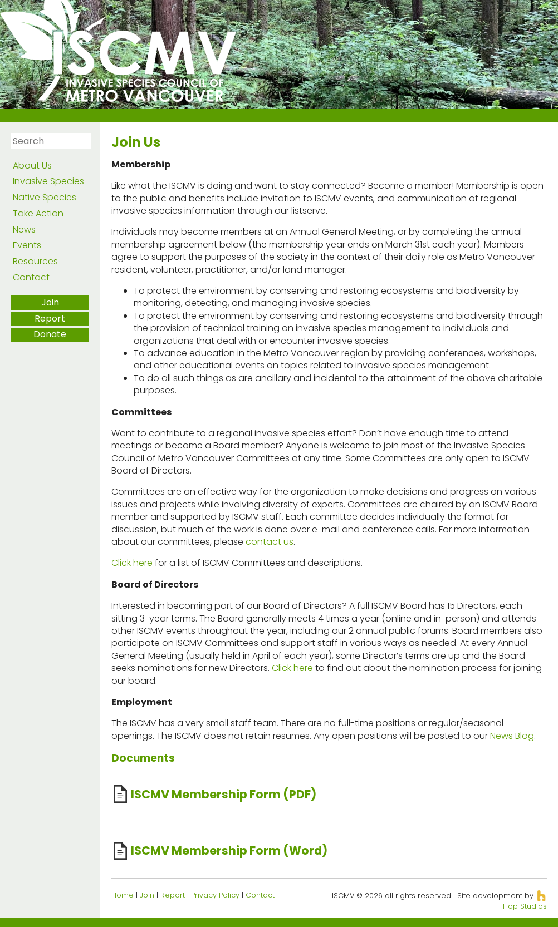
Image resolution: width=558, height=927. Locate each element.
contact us (269, 541)
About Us (32, 165)
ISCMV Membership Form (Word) (229, 850)
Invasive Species (48, 181)
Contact (31, 277)
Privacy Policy (215, 895)
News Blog (512, 735)
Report (50, 318)
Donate (49, 334)
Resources (35, 261)
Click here (132, 562)
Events (27, 245)
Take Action (38, 213)
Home (122, 895)
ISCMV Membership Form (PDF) (223, 794)
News (24, 229)
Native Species (44, 197)
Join (50, 302)
